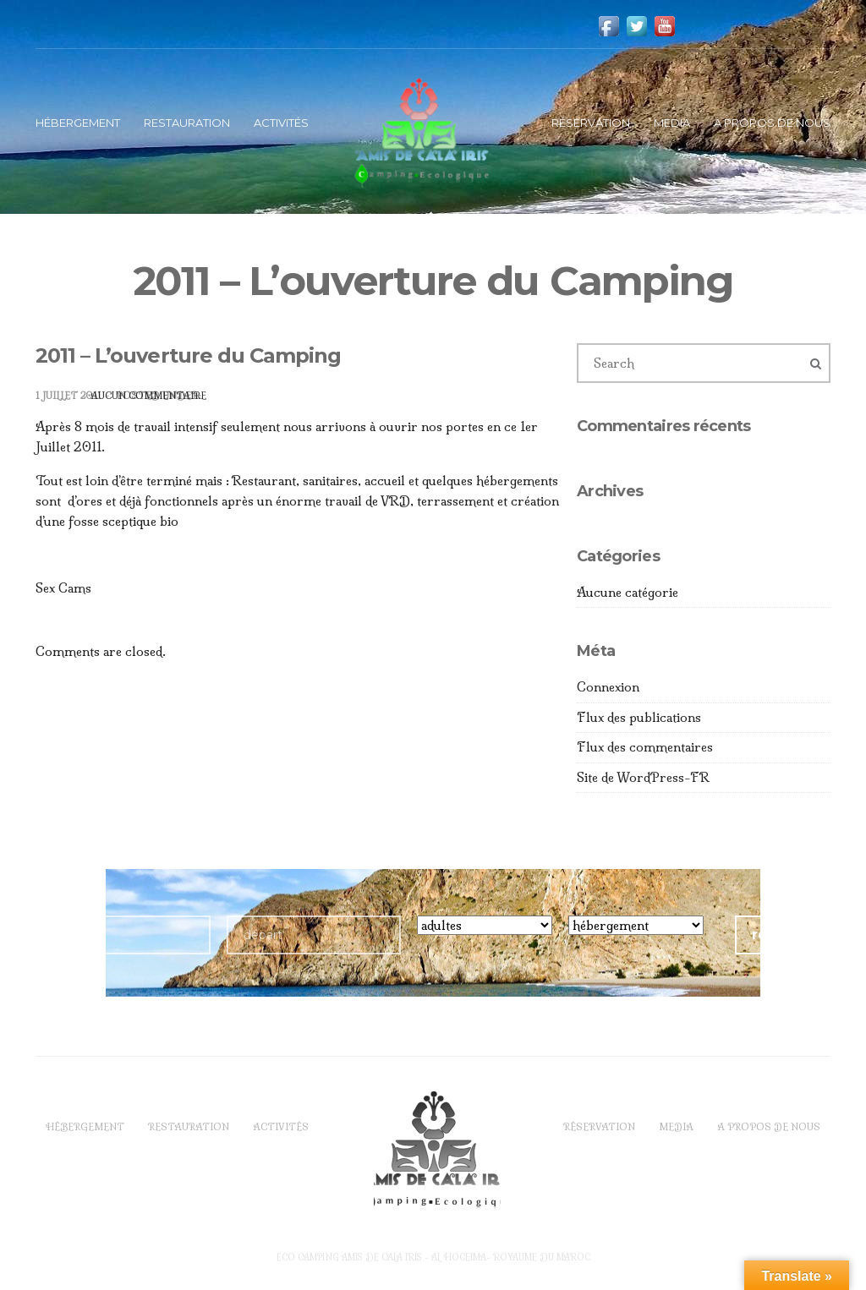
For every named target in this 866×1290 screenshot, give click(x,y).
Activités (281, 122)
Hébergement (78, 122)
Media (672, 122)
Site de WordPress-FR (643, 777)
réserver (783, 935)
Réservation (590, 122)
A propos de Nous (772, 122)
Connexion (608, 687)
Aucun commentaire (148, 396)
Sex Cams (63, 588)
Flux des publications (639, 717)
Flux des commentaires (645, 747)
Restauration (187, 122)
